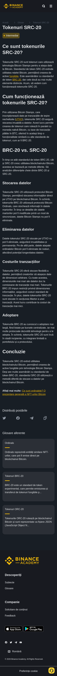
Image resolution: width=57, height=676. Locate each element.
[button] (51, 6)
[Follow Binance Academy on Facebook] (6, 642)
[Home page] (13, 6)
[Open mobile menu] (51, 6)
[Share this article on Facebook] (18, 418)
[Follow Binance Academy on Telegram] (16, 642)
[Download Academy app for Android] (33, 629)
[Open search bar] (42, 6)
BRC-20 (16, 79)
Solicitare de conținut (16, 609)
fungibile (14, 76)
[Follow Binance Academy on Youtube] (20, 642)
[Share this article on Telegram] (31, 418)
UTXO (19, 119)
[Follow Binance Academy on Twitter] (11, 642)
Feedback (10, 615)
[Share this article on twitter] (4, 418)
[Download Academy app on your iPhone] (13, 629)
